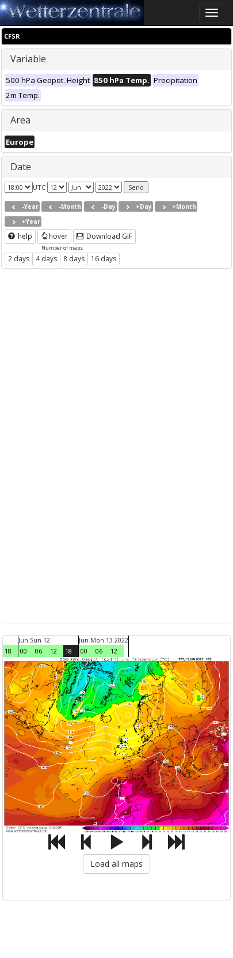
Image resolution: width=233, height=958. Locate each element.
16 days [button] (103, 259)
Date (20, 166)
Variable (28, 58)
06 (38, 651)
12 (53, 651)
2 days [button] (18, 259)
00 (23, 651)
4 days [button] (46, 259)
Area (20, 120)
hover (54, 236)
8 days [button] (74, 259)
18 (8, 651)
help (20, 236)
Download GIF (104, 236)
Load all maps (116, 863)
